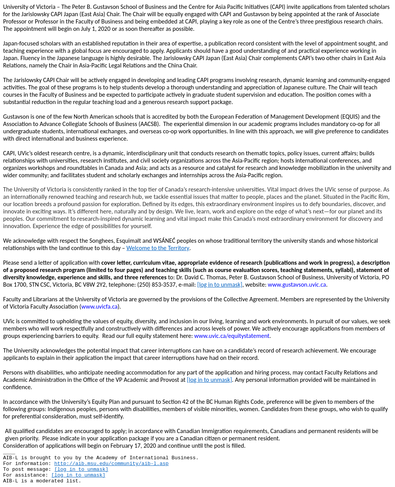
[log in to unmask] (219, 284)
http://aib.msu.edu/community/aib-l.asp (111, 464)
